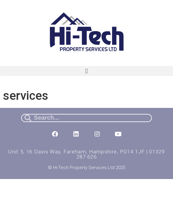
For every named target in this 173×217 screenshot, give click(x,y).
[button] (86, 71)
